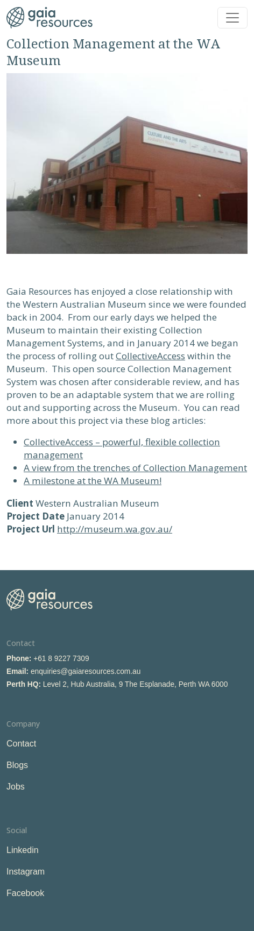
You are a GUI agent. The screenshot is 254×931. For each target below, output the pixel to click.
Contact (21, 743)
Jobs (15, 786)
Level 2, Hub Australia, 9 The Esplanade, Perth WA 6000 (135, 684)
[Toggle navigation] (232, 18)
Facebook (25, 893)
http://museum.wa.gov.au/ (114, 529)
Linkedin (22, 850)
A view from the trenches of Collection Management (135, 467)
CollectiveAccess (150, 356)
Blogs (17, 765)
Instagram (25, 871)
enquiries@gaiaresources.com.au (85, 671)
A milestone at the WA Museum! (92, 480)
